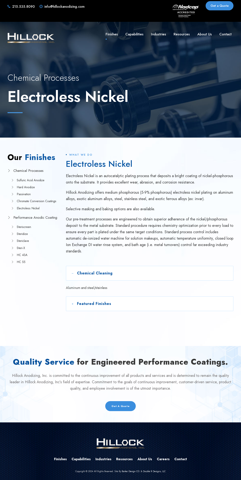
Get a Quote (219, 5)
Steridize (22, 234)
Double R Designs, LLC (154, 471)
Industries (158, 34)
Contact (225, 34)
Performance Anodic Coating (35, 217)
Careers (163, 459)
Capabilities (134, 34)
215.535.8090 (23, 6)
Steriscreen (24, 227)
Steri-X (21, 248)
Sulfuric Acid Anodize (30, 180)
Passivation (24, 194)
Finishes (112, 34)
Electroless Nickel (28, 208)
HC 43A (22, 255)
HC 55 (21, 262)
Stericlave (23, 241)
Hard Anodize (26, 187)
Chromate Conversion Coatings (36, 201)
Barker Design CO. (131, 471)
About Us (204, 34)
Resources (182, 34)
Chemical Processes (28, 170)
